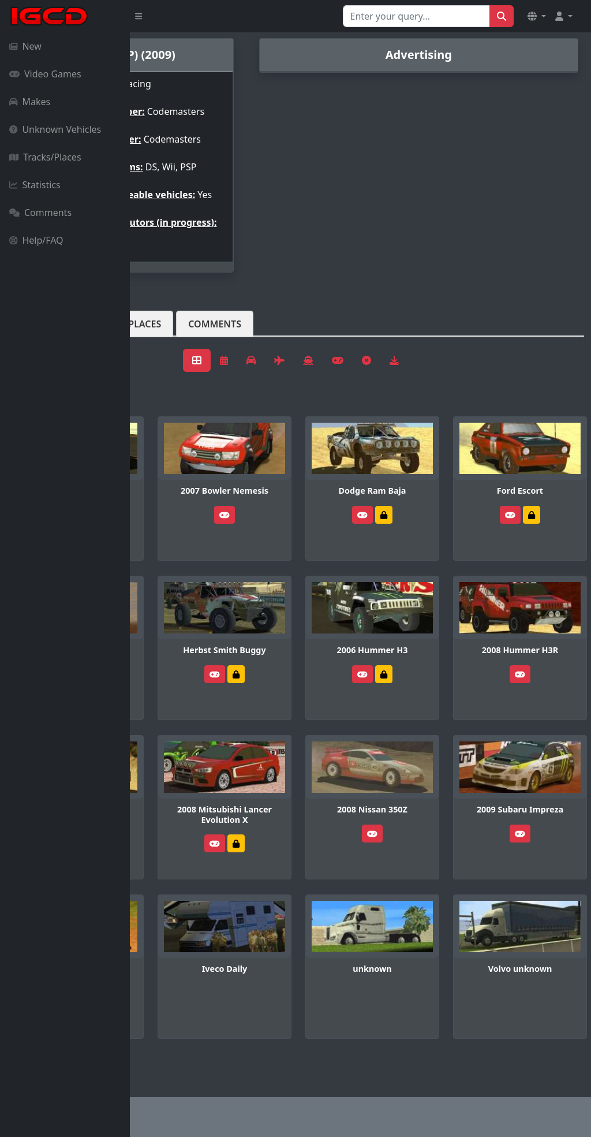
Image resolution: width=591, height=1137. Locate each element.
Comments (40, 212)
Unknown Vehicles (55, 129)
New (25, 46)
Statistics (35, 184)
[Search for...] (416, 16)
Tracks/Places (45, 157)
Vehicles (172, 361)
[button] (537, 16)
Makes (29, 101)
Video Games (45, 74)
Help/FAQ (36, 240)
